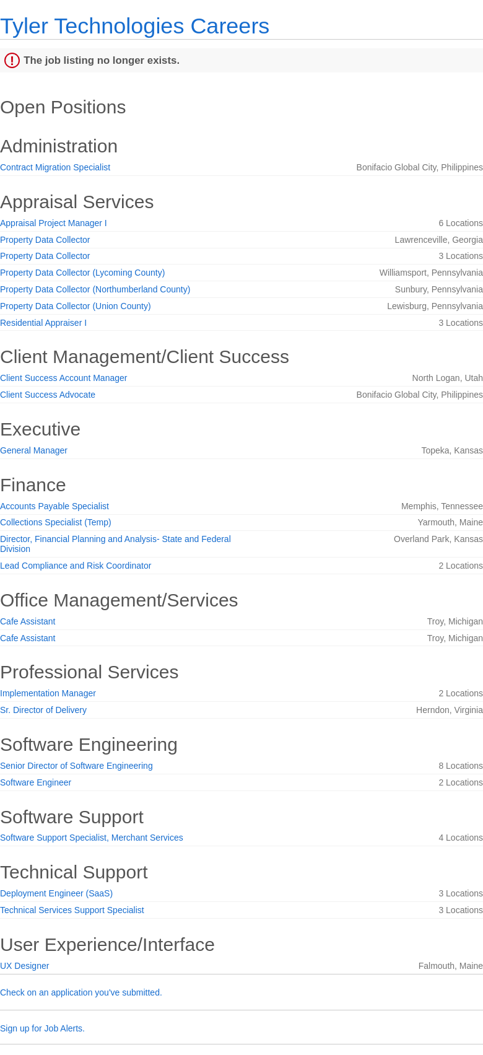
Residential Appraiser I (43, 323)
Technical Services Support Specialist (72, 910)
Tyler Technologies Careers (134, 25)
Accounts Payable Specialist (54, 506)
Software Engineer (35, 782)
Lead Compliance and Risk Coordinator (75, 566)
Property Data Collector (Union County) (75, 306)
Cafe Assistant (28, 621)
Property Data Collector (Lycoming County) (82, 273)
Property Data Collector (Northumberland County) (95, 289)
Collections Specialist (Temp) (55, 522)
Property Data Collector (45, 240)
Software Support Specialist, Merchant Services (91, 838)
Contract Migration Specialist (55, 167)
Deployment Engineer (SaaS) (56, 893)
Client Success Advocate (47, 395)
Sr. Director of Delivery (43, 710)
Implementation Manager (48, 693)
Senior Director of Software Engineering (76, 766)
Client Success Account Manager (63, 378)
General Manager (33, 450)
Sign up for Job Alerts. (42, 1028)
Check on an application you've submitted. (81, 992)
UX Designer (24, 966)
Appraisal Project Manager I (53, 223)
